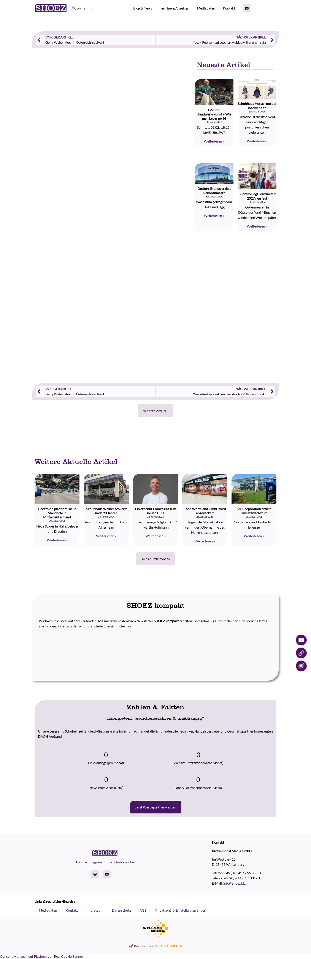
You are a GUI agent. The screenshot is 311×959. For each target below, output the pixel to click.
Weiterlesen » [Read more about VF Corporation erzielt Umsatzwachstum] (254, 536)
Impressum (95, 910)
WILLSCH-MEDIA (168, 946)
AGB (143, 910)
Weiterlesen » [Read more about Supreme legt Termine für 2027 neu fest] (257, 226)
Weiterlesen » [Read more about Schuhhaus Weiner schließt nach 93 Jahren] (106, 536)
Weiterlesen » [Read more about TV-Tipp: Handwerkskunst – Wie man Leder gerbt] (214, 141)
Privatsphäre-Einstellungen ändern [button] (181, 910)
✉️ (301, 640)
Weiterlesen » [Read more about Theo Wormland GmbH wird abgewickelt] (205, 541)
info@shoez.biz (234, 883)
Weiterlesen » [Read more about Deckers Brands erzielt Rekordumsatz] (214, 215)
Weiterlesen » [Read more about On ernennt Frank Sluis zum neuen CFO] (155, 536)
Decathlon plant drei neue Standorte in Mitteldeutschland (57, 513)
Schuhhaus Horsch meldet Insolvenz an (257, 105)
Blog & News (142, 8)
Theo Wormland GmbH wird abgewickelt (205, 511)
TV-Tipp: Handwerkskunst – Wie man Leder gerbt (214, 114)
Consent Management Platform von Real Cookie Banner (41, 956)
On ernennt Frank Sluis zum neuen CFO (155, 511)
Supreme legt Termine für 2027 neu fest (257, 196)
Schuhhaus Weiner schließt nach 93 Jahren (106, 511)
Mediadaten (206, 8)
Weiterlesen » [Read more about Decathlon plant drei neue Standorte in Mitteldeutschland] (57, 540)
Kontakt (229, 8)
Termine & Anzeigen (174, 8)
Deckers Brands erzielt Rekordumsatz (214, 190)
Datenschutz (121, 910)
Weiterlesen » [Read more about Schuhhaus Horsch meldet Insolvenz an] (257, 141)
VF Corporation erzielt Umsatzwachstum (254, 511)
